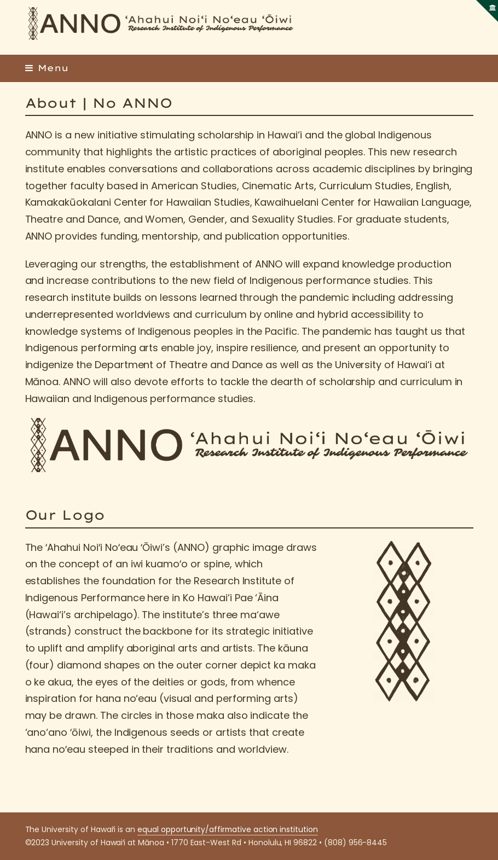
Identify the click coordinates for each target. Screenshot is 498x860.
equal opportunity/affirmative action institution (227, 829)
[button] (47, 67)
